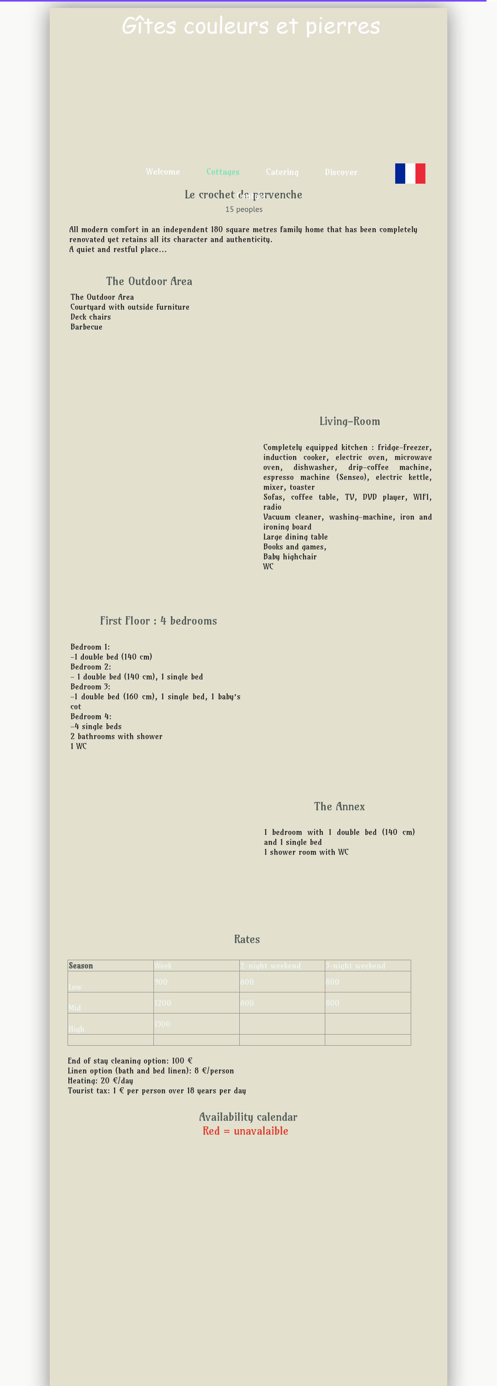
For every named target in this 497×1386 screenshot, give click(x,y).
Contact (251, 195)
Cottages (222, 171)
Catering (282, 171)
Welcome (163, 171)
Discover (340, 172)
